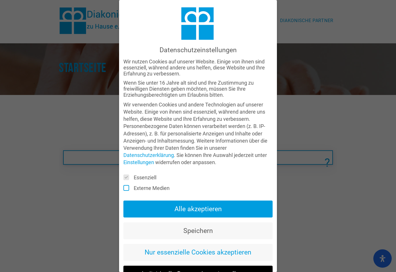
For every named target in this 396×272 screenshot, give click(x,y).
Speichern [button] (198, 218)
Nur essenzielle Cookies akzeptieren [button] (198, 240)
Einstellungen (138, 150)
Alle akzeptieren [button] (198, 196)
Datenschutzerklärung (148, 143)
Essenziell (141, 165)
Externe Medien (148, 176)
